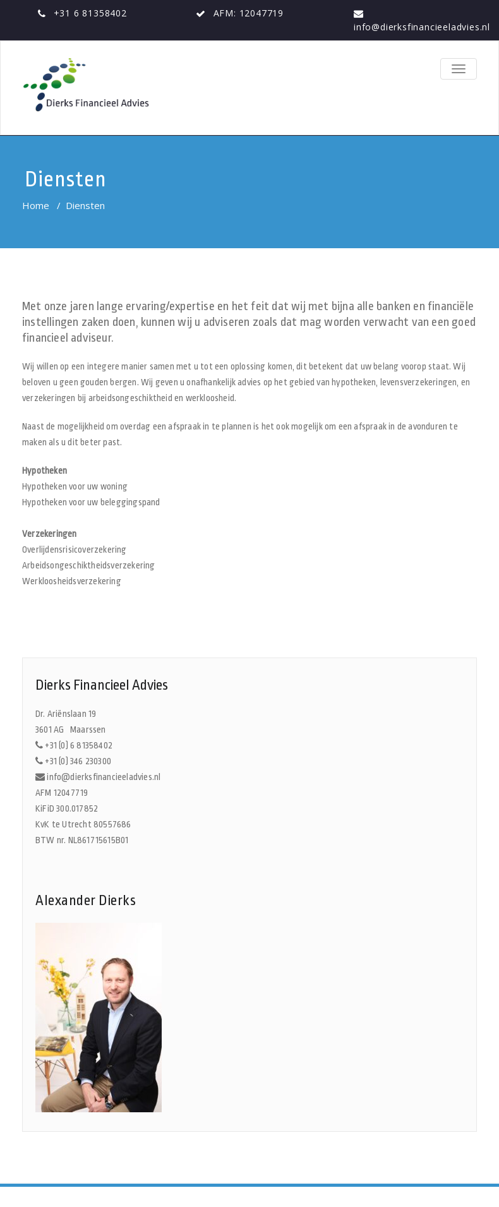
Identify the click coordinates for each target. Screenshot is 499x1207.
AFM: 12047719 (248, 13)
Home (35, 205)
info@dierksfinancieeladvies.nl (422, 27)
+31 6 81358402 (90, 13)
